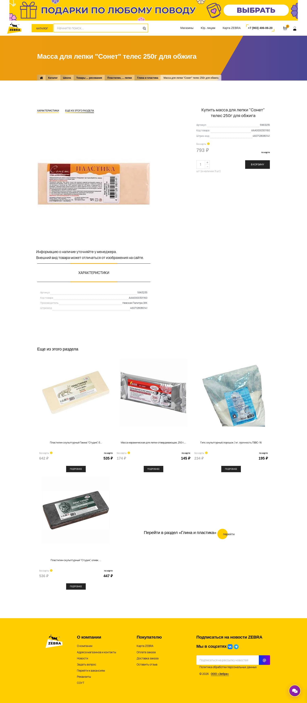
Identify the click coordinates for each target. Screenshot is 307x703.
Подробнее (76, 469)
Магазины (186, 28)
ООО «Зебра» (220, 674)
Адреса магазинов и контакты (96, 652)
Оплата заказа (146, 652)
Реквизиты (84, 677)
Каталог (42, 28)
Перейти (226, 534)
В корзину (257, 164)
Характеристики (48, 111)
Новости (82, 658)
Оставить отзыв (147, 664)
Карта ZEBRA (232, 28)
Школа (67, 77)
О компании (84, 646)
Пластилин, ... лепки (119, 77)
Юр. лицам (208, 28)
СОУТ (80, 683)
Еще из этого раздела (79, 111)
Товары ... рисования (89, 77)
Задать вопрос (86, 664)
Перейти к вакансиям (91, 670)
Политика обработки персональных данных (228, 667)
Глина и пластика (147, 77)
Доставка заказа (148, 658)
